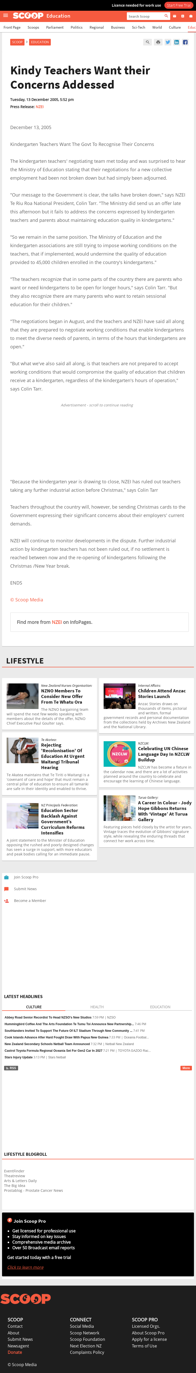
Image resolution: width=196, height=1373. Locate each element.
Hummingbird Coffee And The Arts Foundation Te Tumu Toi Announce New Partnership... (69, 1024)
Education (40, 42)
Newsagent (18, 1346)
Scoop (17, 42)
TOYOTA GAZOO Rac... (134, 1050)
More (186, 1068)
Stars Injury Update (19, 1057)
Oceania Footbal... (136, 1037)
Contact (15, 1326)
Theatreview (14, 1175)
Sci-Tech (138, 27)
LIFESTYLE (25, 661)
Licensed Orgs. (146, 1326)
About (13, 1333)
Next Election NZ (86, 1346)
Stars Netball (57, 1057)
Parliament (55, 27)
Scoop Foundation (87, 1339)
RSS (11, 1068)
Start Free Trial (179, 5)
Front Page (12, 27)
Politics (76, 27)
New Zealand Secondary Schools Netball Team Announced (47, 1044)
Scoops (33, 27)
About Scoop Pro (148, 1333)
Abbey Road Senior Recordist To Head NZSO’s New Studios (48, 1017)
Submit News (20, 1339)
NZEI (40, 106)
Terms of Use (144, 1346)
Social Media (82, 1326)
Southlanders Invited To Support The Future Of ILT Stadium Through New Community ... (68, 1031)
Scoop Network (84, 1333)
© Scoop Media (22, 1365)
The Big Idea (14, 1185)
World (157, 27)
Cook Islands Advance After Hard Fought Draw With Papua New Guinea (56, 1037)
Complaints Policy (87, 1352)
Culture (175, 27)
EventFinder (14, 1171)
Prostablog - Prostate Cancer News (33, 1190)
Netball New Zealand (119, 1044)
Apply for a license (149, 1339)
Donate (15, 1352)
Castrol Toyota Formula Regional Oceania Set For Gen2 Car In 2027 (53, 1050)
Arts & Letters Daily (20, 1180)
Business (118, 27)
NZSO (111, 1017)
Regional (97, 27)
